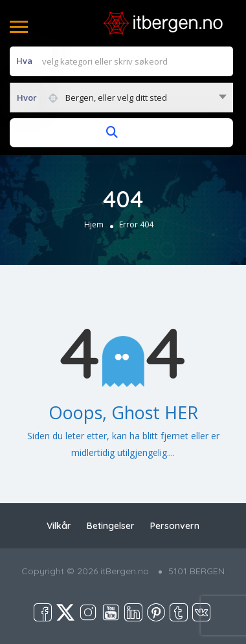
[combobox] (121, 97)
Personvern (174, 526)
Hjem (94, 224)
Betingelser (111, 526)
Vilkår (59, 526)
